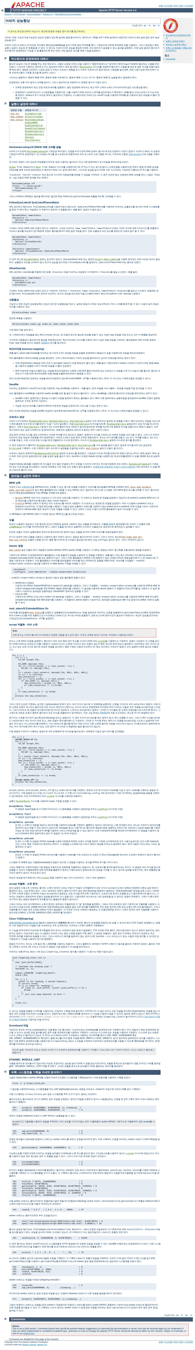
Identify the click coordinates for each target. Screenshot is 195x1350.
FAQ (176, 6)
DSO (111, 524)
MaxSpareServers (34, 131)
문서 (63, 514)
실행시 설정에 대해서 (175, 41)
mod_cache (15, 550)
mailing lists (28, 1333)
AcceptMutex (23, 801)
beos (133, 487)
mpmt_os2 (14, 490)
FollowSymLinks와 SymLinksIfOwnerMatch (34, 202)
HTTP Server (19, 14)
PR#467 (104, 713)
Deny (38, 167)
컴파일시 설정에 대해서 (176, 44)
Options (29, 137)
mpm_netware (144, 487)
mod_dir (15, 114)
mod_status (17, 120)
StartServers (32, 140)
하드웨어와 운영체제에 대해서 (29, 58)
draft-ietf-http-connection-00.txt (23, 923)
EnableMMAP (31, 122)
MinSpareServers (34, 134)
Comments (170, 59)
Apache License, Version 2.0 (34, 1344)
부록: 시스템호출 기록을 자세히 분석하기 (36, 1072)
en (145, 25)
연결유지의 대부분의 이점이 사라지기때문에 (114, 467)
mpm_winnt (26, 490)
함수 (54, 790)
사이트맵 (189, 6)
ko (154, 25)
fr (149, 25)
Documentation (34, 14)
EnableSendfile (34, 125)
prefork (19, 503)
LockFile (103, 809)
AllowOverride (33, 114)
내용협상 (14, 299)
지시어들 (168, 6)
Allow (12, 167)
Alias (98, 259)
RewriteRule (111, 259)
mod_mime (127, 537)
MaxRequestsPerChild (46, 453)
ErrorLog (14, 448)
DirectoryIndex (34, 117)
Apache (8, 14)
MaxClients (86, 67)
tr (159, 25)
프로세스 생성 (16, 417)
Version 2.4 (48, 14)
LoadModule (15, 527)
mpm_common (17, 117)
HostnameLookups (34, 120)
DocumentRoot (31, 259)
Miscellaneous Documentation (68, 14)
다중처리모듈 (28, 487)
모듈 (161, 6)
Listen (101, 641)
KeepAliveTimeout (35, 128)
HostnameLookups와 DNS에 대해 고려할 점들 (35, 147)
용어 (181, 6)
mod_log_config (18, 540)
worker (19, 498)
